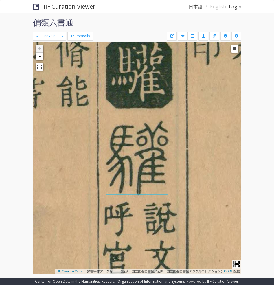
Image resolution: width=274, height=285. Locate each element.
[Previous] (37, 36)
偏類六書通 (53, 22)
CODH (228, 271)
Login (235, 6)
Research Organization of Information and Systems (143, 281)
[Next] (62, 36)
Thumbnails (80, 36)
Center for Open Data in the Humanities (67, 281)
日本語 (196, 6)
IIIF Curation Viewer (64, 6)
